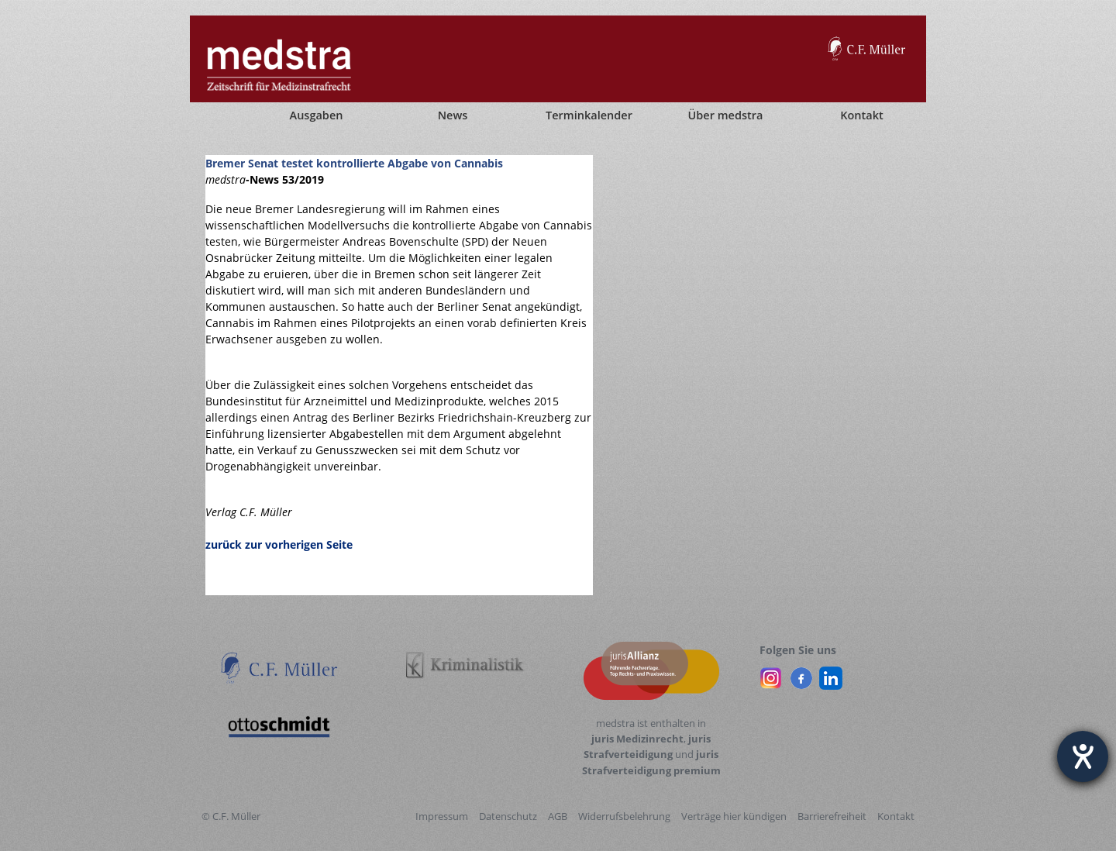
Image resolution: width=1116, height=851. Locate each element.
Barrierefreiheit (831, 816)
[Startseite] (217, 115)
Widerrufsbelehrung (624, 816)
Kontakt (895, 816)
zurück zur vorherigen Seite (279, 544)
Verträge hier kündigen (734, 816)
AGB (557, 816)
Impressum (441, 816)
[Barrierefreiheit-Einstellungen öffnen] (1082, 756)
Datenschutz (508, 816)
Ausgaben (316, 115)
